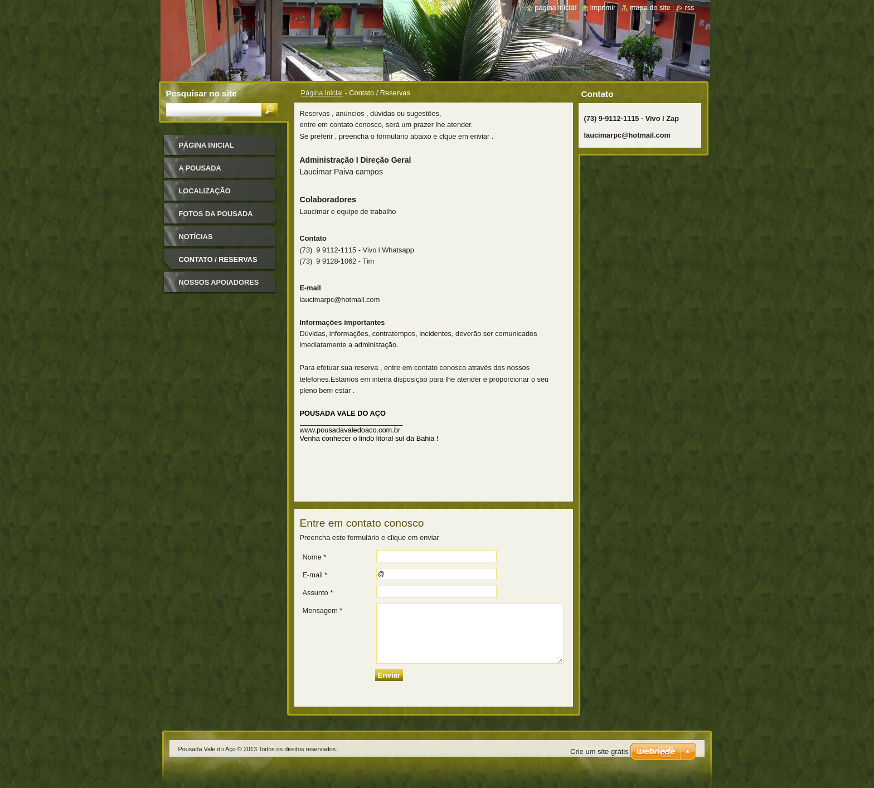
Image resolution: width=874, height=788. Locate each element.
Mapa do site (650, 7)
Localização (205, 191)
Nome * (315, 557)
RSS (689, 7)
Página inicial (322, 93)
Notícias (196, 236)
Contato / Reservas (218, 259)
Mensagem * (323, 610)
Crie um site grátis (599, 751)
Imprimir (603, 7)
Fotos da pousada (216, 214)
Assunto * (318, 592)
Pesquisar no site (201, 93)
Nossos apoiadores (219, 282)
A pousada (200, 168)
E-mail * (315, 575)
